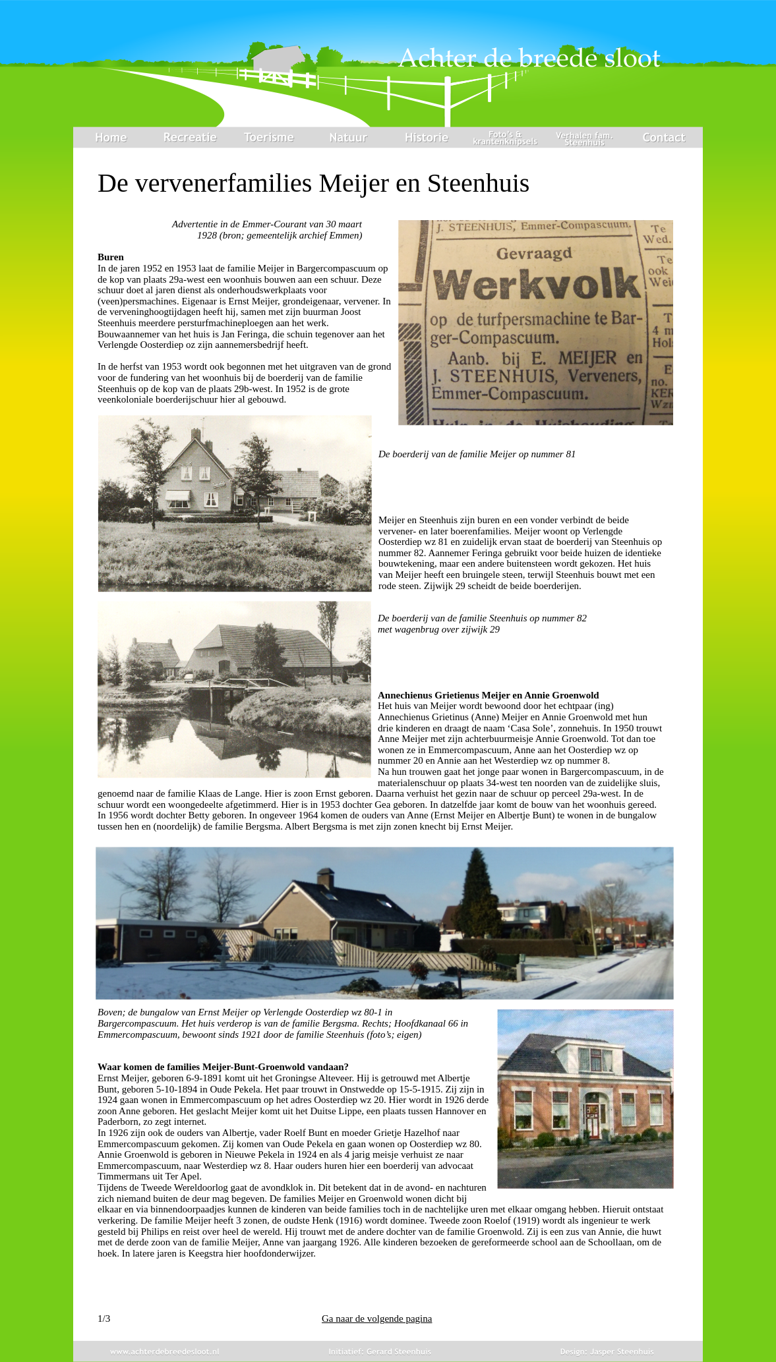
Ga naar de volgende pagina (377, 1318)
